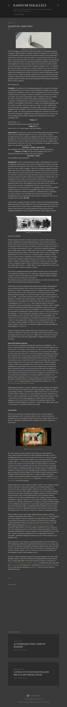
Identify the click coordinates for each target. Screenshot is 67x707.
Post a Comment (22, 650)
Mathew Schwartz (32, 232)
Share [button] (9, 578)
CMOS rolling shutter (41, 49)
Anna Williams (38, 699)
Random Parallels (29, 5)
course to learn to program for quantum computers (23, 563)
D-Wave (19, 461)
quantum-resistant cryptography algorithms (40, 525)
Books (21, 14)
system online (15, 565)
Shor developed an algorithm (40, 516)
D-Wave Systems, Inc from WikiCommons (35, 449)
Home (15, 14)
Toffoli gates (51, 299)
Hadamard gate (26, 303)
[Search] (58, 5)
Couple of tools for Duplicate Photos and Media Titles (31, 673)
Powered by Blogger (33, 696)
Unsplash (39, 232)
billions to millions (13, 381)
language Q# (34, 567)
